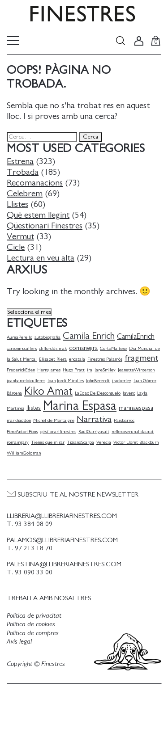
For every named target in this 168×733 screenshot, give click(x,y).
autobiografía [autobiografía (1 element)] (47, 337)
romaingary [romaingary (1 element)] (18, 442)
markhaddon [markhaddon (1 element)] (19, 420)
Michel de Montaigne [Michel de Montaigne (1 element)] (53, 420)
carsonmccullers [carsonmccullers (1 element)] (22, 348)
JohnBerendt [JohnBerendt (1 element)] (98, 380)
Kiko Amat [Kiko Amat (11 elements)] (48, 391)
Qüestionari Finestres (44, 225)
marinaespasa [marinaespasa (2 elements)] (136, 408)
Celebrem (25, 193)
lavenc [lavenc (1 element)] (129, 393)
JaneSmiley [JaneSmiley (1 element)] (105, 369)
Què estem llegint (38, 215)
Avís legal (19, 641)
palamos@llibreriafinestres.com (62, 540)
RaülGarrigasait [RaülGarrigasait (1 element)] (93, 431)
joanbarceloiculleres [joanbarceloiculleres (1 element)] (26, 380)
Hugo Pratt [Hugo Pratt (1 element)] (74, 369)
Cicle (16, 247)
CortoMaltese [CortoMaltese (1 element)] (113, 348)
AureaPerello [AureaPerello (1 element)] (19, 337)
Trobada (23, 172)
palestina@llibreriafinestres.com (64, 564)
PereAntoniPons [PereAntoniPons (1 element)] (22, 431)
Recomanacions (35, 182)
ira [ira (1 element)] (89, 369)
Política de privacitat (34, 615)
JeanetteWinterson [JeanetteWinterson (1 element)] (136, 369)
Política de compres (33, 632)
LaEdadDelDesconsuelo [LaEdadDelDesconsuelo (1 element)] (98, 393)
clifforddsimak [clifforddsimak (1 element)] (53, 348)
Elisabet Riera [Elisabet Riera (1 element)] (53, 359)
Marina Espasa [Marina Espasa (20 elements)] (79, 406)
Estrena (20, 161)
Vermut (20, 236)
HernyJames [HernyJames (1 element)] (48, 369)
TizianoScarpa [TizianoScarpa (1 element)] (80, 442)
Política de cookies (31, 624)
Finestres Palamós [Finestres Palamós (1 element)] (104, 359)
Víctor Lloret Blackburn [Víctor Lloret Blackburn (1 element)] (136, 442)
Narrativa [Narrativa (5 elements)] (94, 419)
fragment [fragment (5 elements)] (141, 358)
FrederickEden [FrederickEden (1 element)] (21, 369)
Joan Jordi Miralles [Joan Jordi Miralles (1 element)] (65, 380)
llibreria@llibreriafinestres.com (62, 516)
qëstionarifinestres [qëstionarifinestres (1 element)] (58, 431)
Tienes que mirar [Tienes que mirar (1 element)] (48, 442)
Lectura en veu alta (40, 257)
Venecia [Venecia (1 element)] (103, 442)
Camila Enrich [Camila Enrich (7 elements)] (89, 336)
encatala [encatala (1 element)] (77, 359)
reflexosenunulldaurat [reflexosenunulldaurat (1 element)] (133, 431)
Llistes (17, 204)
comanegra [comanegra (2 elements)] (83, 348)
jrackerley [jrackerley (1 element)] (121, 380)
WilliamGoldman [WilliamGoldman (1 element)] (24, 453)
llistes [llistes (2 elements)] (33, 408)
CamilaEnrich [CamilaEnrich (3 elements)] (136, 336)
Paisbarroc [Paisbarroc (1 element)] (124, 420)
